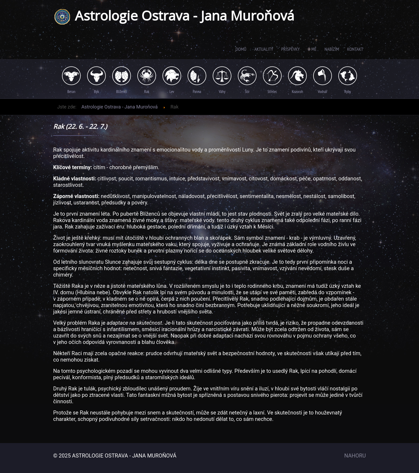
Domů (241, 49)
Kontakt (355, 49)
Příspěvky (290, 49)
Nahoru (355, 455)
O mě (312, 49)
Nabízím (332, 49)
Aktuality (263, 49)
